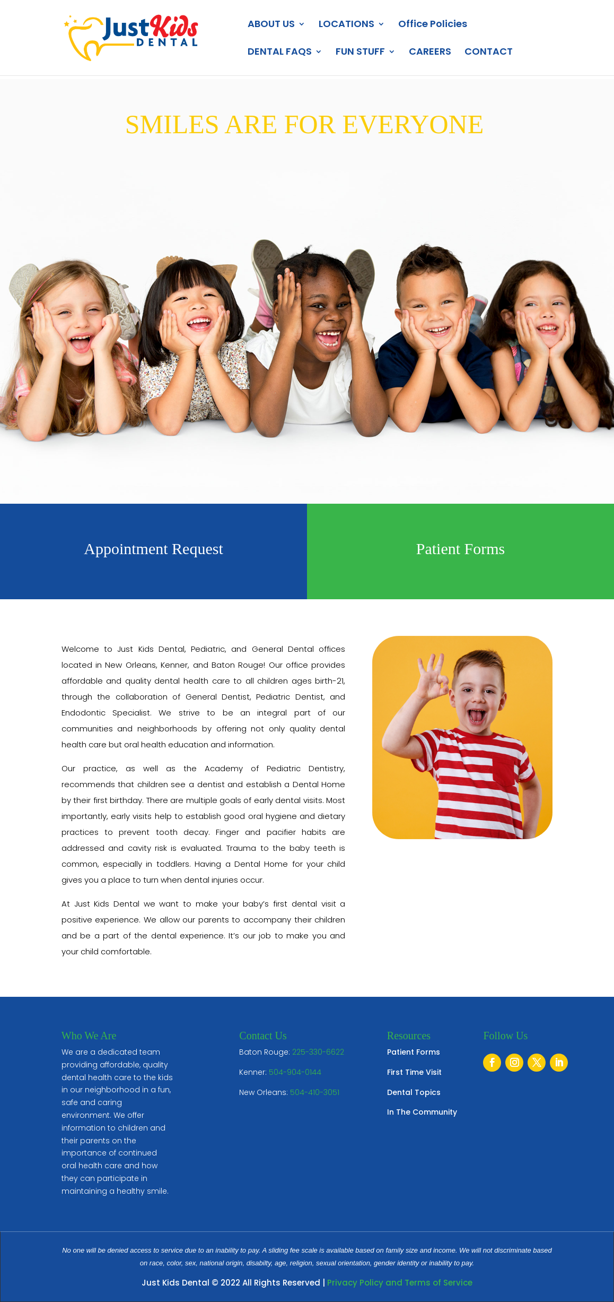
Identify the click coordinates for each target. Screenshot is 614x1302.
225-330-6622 (318, 1052)
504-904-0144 (295, 1072)
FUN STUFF (360, 53)
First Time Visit (414, 1072)
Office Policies (432, 25)
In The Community (422, 1112)
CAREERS (430, 53)
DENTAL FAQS (280, 53)
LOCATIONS (346, 25)
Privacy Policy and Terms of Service (399, 1282)
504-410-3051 (314, 1092)
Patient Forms (413, 1052)
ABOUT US (271, 25)
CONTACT (488, 53)
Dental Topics (414, 1092)
